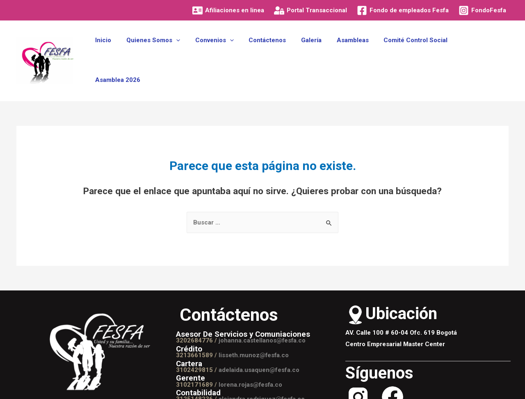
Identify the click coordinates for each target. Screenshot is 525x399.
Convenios (222, 50)
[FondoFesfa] (482, 10)
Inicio (117, 50)
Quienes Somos (164, 50)
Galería (314, 50)
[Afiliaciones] (228, 10)
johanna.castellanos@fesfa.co (262, 320)
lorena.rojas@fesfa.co (251, 364)
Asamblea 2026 (479, 50)
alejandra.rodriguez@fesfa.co (262, 379)
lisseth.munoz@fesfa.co (254, 335)
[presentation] (187, 50)
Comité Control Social (413, 50)
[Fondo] (402, 10)
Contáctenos (273, 50)
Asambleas (353, 50)
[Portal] (310, 10)
